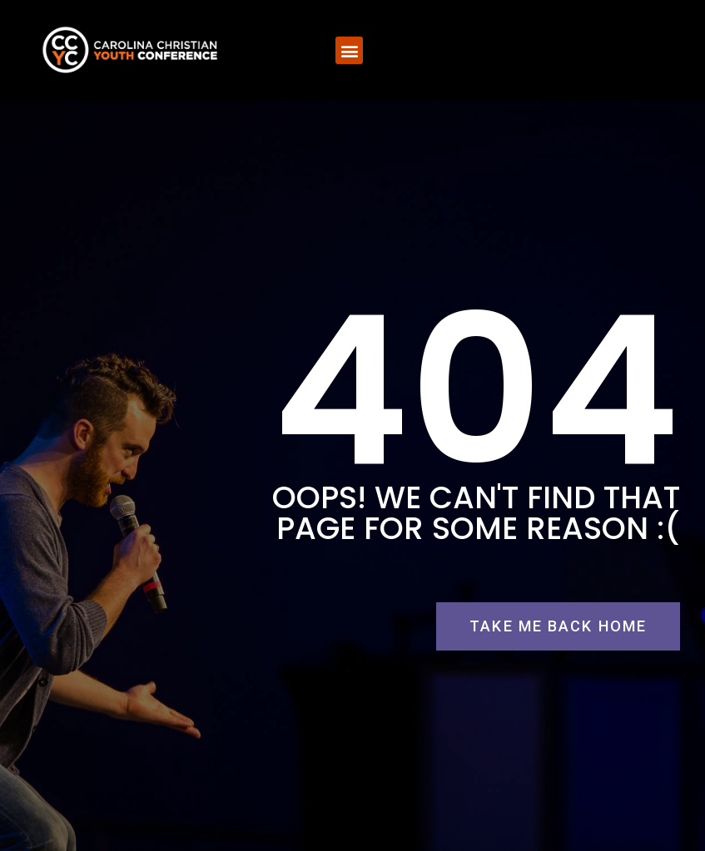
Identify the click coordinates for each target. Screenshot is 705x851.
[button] (349, 50)
